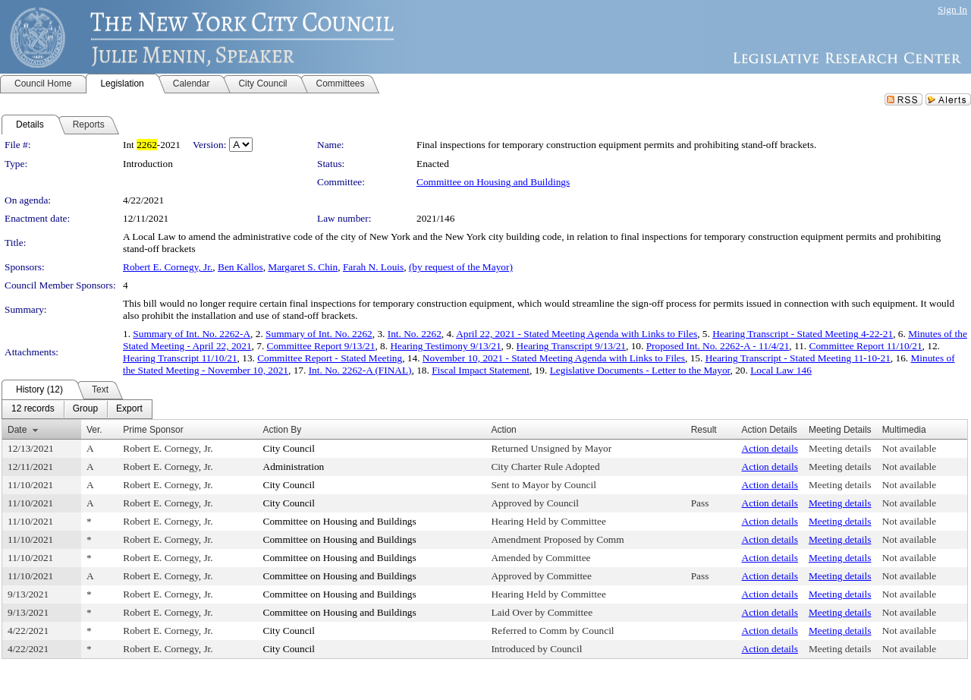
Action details (770, 448)
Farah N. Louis (373, 267)
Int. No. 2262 (415, 333)
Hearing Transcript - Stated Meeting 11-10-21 (798, 358)
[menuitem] (33, 409)
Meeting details (840, 448)
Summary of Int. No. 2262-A (191, 333)
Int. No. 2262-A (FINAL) (360, 370)
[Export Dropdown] (129, 409)
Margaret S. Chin (303, 267)
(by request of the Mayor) (461, 267)
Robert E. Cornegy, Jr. (167, 267)
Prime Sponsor (153, 429)
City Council (289, 448)
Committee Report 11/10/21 (865, 346)
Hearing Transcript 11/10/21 (180, 358)
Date (17, 429)
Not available (909, 448)
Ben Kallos (240, 267)
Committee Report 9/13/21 (321, 346)
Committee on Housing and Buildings (493, 182)
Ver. (94, 429)
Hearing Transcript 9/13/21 (571, 346)
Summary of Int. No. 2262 (319, 333)
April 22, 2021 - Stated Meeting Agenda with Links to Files (576, 333)
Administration (294, 466)
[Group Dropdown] (85, 409)
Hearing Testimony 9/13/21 (445, 346)
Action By (282, 429)
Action (503, 429)
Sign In (952, 9)
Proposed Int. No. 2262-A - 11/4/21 (718, 346)
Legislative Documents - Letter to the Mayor (640, 370)
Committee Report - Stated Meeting (329, 358)
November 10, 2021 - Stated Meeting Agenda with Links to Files (554, 358)
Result (704, 429)
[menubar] (77, 409)
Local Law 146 (781, 370)
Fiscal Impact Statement (480, 370)
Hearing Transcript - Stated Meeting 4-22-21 (802, 333)
